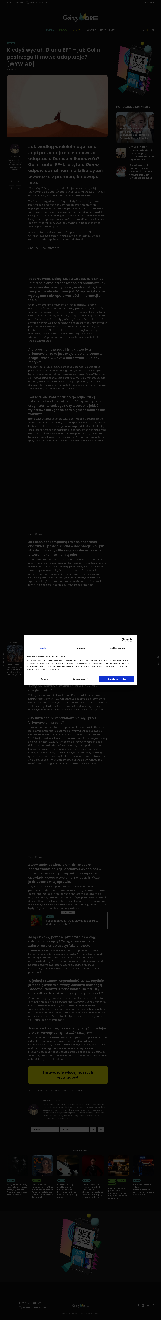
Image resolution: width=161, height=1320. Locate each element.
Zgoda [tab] (43, 648)
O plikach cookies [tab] (118, 648)
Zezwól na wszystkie (117, 679)
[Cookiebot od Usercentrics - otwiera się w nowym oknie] (123, 640)
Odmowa (44, 679)
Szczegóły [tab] (80, 648)
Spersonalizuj (80, 679)
